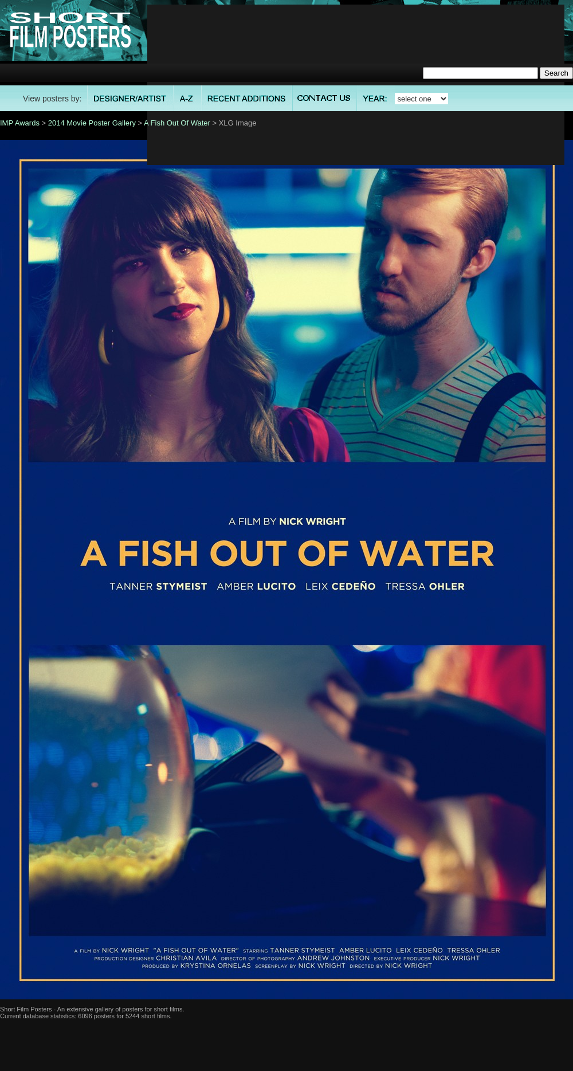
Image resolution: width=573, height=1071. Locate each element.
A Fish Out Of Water (177, 123)
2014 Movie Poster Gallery (92, 123)
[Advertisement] (356, 85)
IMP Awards (20, 123)
